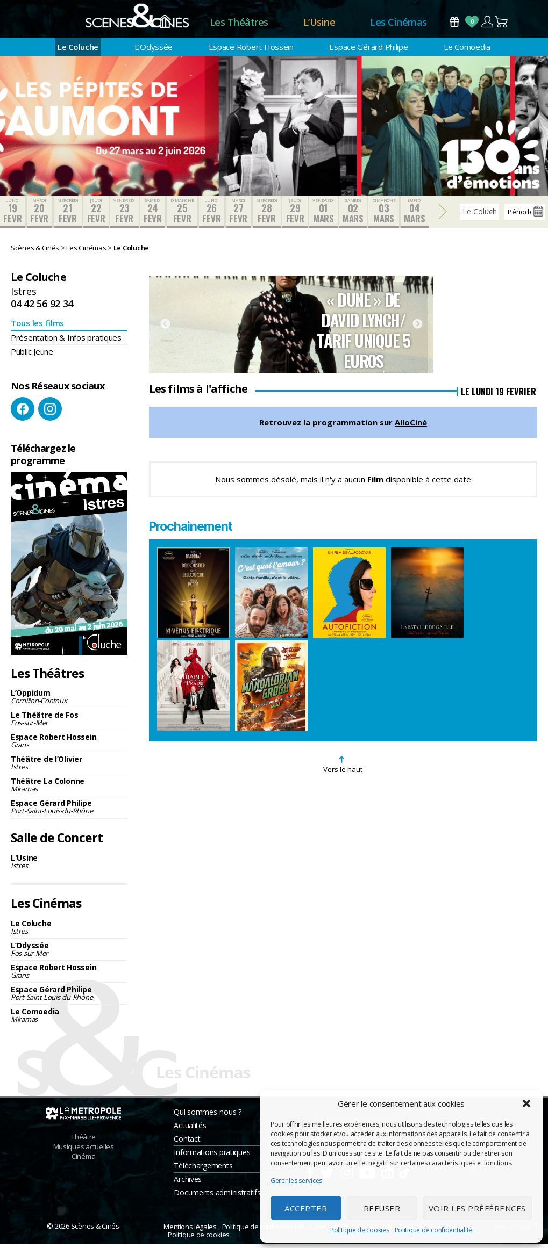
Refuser (382, 1208)
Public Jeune (32, 355)
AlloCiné (411, 427)
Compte (487, 24)
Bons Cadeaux (454, 24)
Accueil (165, 24)
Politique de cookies (359, 1230)
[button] (526, 1103)
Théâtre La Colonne (69, 789)
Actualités (190, 1129)
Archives (188, 1183)
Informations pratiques (212, 1156)
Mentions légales (189, 1231)
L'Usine (69, 866)
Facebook (22, 413)
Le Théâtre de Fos (69, 723)
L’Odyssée (153, 51)
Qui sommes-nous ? (207, 1116)
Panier (501, 24)
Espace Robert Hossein (251, 51)
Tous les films (37, 327)
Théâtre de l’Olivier (69, 767)
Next (417, 328)
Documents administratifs (217, 1197)
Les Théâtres (239, 24)
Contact (187, 1143)
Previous (165, 328)
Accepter (305, 1208)
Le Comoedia (467, 51)
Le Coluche (78, 51)
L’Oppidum (69, 701)
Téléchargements (203, 1170)
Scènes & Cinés (95, 1230)
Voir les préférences (477, 1208)
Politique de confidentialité (433, 1230)
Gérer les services (296, 1180)
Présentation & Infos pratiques (66, 341)
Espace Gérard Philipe (368, 51)
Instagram (50, 413)
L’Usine (319, 24)
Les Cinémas (398, 24)
